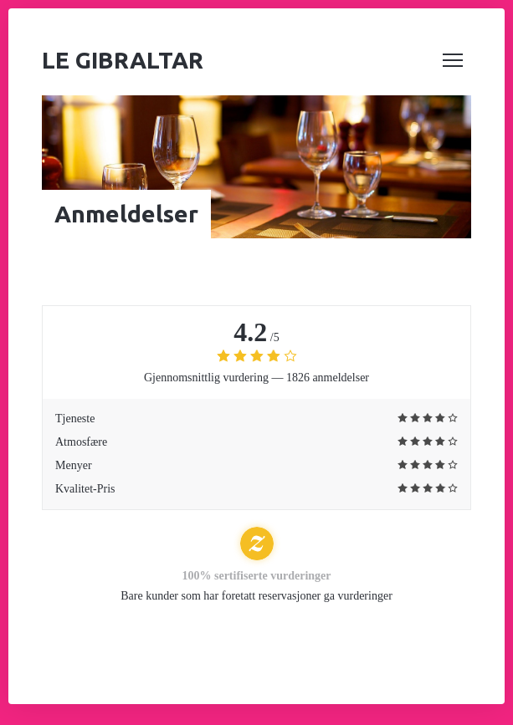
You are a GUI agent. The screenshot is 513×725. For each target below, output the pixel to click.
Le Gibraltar (122, 60)
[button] (452, 60)
